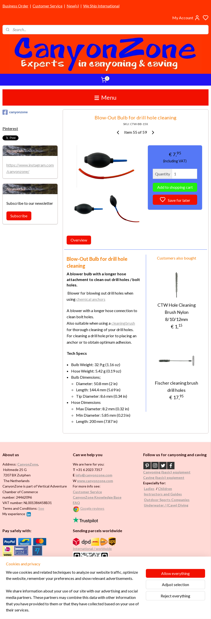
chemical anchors (90, 299)
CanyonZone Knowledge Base (97, 497)
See (41, 508)
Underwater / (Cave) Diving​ (166, 505)
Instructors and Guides (163, 494)
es (152, 489)
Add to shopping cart (175, 187)
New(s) (73, 5)
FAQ (76, 503)
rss (129, 610)
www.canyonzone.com (95, 481)
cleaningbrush (123, 323)
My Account (186, 18)
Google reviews (92, 508)
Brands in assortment (20, 564)
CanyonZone (27, 464)
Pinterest (10, 128)
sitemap (120, 610)
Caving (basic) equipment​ (163, 477)
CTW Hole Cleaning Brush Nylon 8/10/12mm (176, 312)
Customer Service (47, 5)
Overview (79, 240)
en (170, 489)
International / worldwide (92, 548)
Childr (163, 489)
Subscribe (18, 215)
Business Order (15, 5)
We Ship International (101, 5)
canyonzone (15, 112)
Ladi (147, 489)
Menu (105, 97)
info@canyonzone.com (94, 475)
